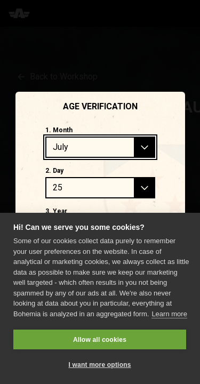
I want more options (99, 365)
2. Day (54, 170)
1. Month (59, 130)
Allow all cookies (99, 339)
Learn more (169, 314)
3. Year (56, 211)
